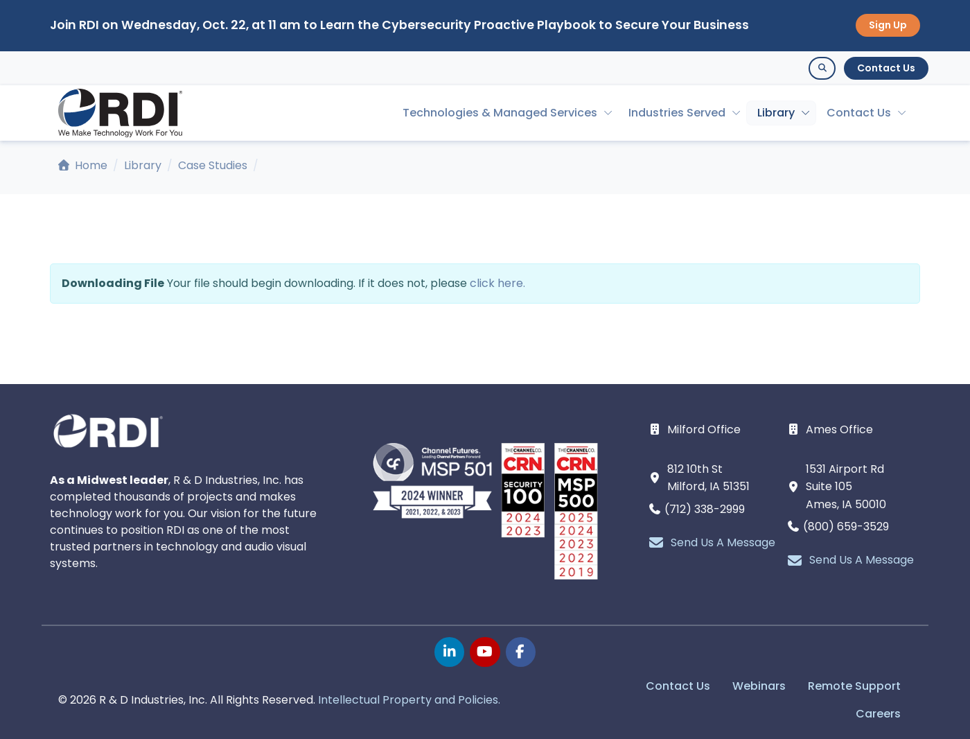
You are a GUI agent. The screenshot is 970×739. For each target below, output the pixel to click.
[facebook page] (521, 652)
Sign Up (888, 25)
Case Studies (212, 165)
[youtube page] (485, 652)
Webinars (759, 686)
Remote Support (854, 686)
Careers (878, 714)
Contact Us (886, 68)
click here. (497, 283)
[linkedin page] (449, 652)
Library (776, 113)
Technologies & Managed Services (500, 113)
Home (82, 165)
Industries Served (676, 113)
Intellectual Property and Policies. (409, 700)
